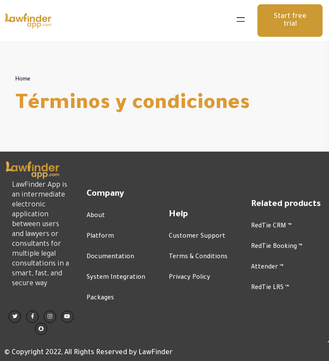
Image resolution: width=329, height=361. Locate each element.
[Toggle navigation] (242, 20)
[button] (290, 20)
